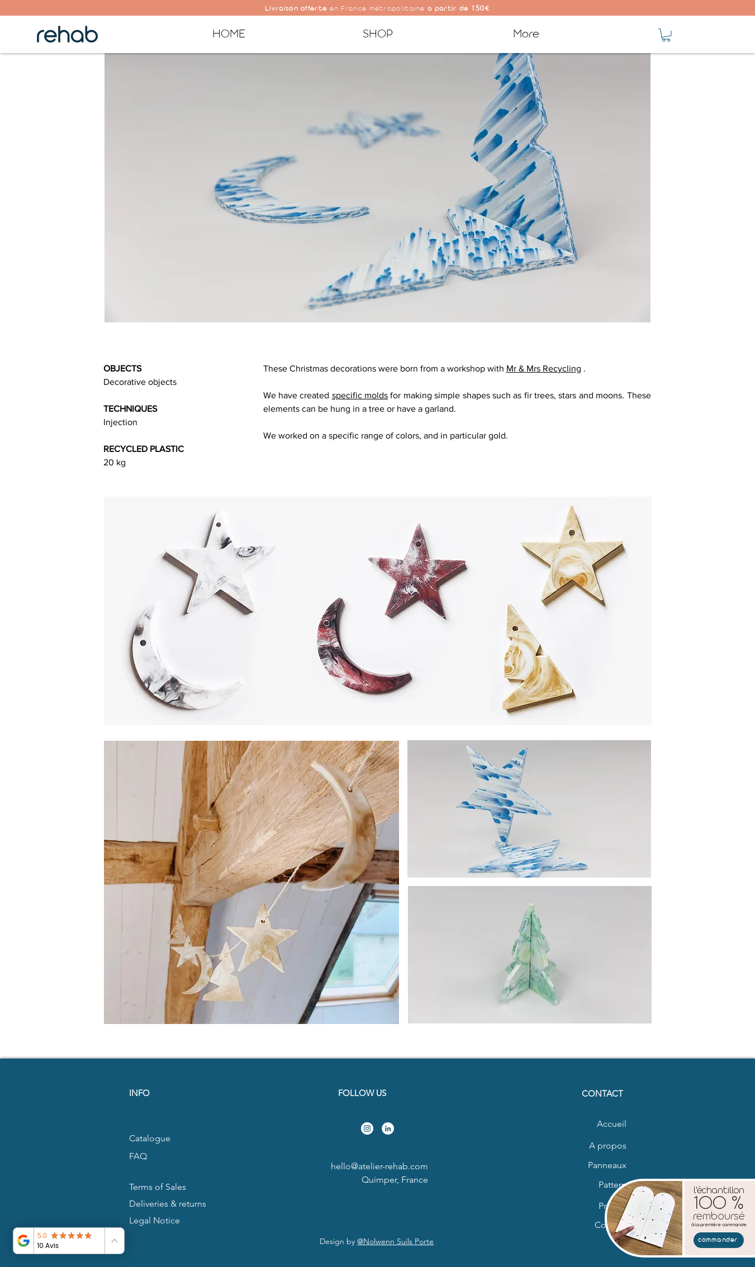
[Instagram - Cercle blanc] (367, 1128)
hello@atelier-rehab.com (379, 1166)
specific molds (360, 395)
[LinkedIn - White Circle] (388, 1128)
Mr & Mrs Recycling (543, 368)
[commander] (719, 1240)
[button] (666, 35)
